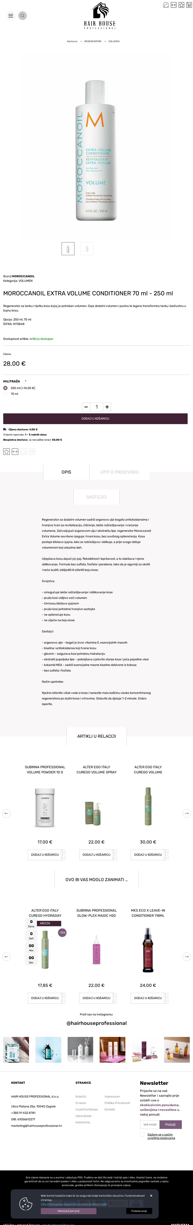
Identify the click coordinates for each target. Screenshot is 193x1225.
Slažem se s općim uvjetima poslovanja (161, 1136)
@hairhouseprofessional (97, 1023)
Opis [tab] (66, 472)
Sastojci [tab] (96, 497)
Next (186, 813)
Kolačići (81, 1096)
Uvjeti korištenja (87, 1109)
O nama (81, 1103)
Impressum (112, 1096)
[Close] (69, 1211)
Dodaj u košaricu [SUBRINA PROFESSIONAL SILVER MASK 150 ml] (45, 998)
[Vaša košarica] (189, 5)
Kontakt (110, 1109)
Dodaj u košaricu (95, 418)
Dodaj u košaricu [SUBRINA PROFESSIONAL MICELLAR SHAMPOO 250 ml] (45, 855)
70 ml (14, 394)
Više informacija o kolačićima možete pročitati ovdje (74, 1204)
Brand (19, 276)
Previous (6, 813)
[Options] (139, 1211)
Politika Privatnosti (117, 1103)
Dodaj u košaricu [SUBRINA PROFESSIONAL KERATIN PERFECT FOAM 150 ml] (96, 998)
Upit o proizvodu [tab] (119, 472)
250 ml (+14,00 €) (23, 388)
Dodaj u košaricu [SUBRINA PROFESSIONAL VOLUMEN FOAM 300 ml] (96, 855)
